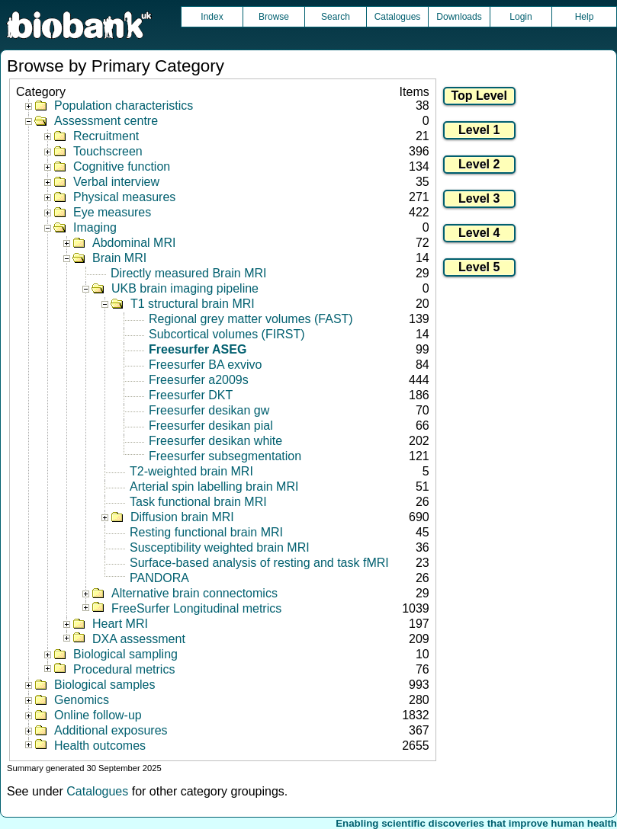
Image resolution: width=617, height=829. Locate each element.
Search (335, 16)
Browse (274, 16)
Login (520, 16)
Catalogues (397, 16)
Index (212, 16)
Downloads (458, 16)
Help (584, 16)
